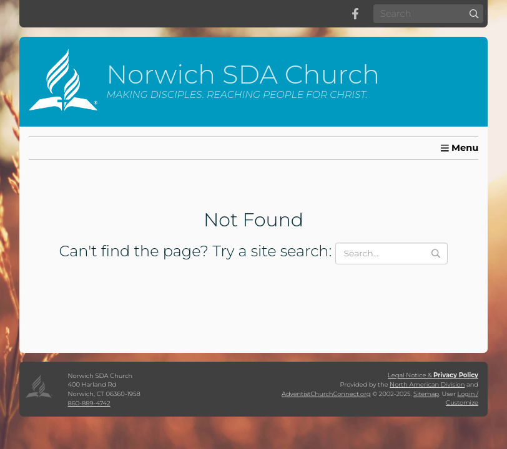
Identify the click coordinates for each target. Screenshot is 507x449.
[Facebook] (355, 13)
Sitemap (426, 393)
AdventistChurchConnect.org (326, 393)
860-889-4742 (89, 403)
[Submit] (474, 13)
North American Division (427, 384)
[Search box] (428, 13)
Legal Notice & (433, 375)
